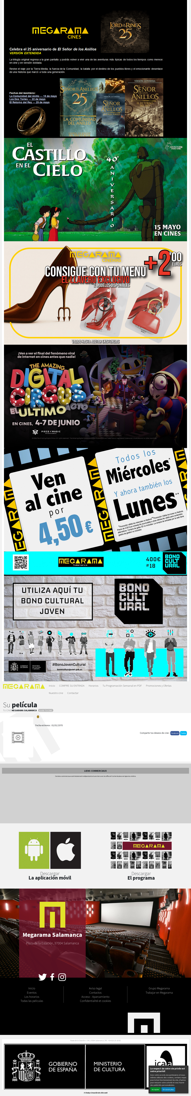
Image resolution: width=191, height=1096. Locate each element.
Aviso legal (95, 988)
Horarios (93, 685)
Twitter (183, 733)
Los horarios (31, 997)
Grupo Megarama (159, 988)
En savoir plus (168, 1089)
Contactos (95, 992)
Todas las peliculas (32, 1001)
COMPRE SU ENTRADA (71, 685)
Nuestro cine (56, 693)
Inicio (52, 685)
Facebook (175, 733)
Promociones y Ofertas (159, 685)
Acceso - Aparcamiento (95, 997)
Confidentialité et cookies (95, 1001)
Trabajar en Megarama (159, 992)
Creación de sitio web (99, 1093)
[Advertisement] (95, 800)
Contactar (73, 693)
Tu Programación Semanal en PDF (122, 685)
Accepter (155, 1089)
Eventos (32, 992)
